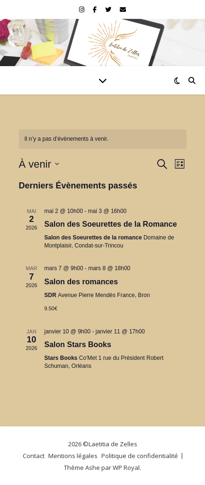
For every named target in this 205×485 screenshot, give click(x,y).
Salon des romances (81, 282)
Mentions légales (73, 455)
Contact (34, 455)
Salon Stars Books (78, 344)
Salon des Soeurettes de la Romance (111, 224)
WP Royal (126, 467)
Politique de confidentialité (139, 455)
